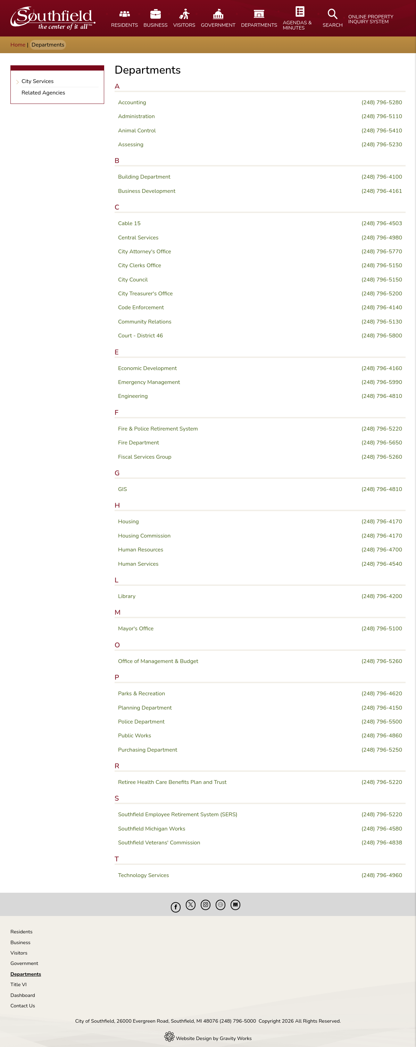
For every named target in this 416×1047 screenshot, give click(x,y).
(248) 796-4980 (381, 238)
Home (17, 45)
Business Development (146, 191)
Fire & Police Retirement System (158, 429)
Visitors (18, 947)
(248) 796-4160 (381, 368)
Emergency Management (149, 382)
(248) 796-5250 (381, 750)
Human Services (138, 564)
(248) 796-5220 (381, 429)
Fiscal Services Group (145, 457)
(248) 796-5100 (381, 628)
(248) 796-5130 (381, 322)
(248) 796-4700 (381, 550)
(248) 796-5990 (381, 382)
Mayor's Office (135, 628)
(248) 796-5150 (381, 265)
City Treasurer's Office (145, 293)
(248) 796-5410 (381, 130)
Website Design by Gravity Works (208, 1033)
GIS (122, 489)
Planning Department (145, 708)
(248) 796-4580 (381, 829)
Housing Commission (144, 536)
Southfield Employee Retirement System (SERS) (178, 814)
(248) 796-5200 (381, 293)
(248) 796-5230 (381, 144)
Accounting (132, 102)
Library (126, 596)
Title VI (18, 979)
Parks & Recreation (141, 693)
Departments (25, 968)
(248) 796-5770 (381, 251)
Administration (136, 116)
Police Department (141, 722)
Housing (128, 521)
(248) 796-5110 (381, 116)
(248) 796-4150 (381, 708)
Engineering (133, 396)
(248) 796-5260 (381, 457)
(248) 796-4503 (381, 223)
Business (20, 937)
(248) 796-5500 (381, 722)
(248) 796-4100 (381, 177)
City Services (38, 79)
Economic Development (147, 368)
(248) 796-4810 (381, 396)
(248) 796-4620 (381, 693)
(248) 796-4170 (381, 521)
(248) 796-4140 (381, 307)
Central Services (138, 238)
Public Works (134, 735)
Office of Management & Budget (158, 661)
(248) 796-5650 (381, 443)
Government (24, 958)
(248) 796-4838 (381, 842)
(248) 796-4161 (381, 191)
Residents (21, 926)
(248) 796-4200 (381, 596)
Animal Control (137, 130)
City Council (133, 280)
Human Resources (140, 550)
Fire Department (138, 443)
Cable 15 (129, 223)
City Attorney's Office (144, 251)
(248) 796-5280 (381, 102)
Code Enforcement (141, 307)
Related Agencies (43, 91)
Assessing (130, 144)
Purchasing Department (147, 750)
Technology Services (143, 875)
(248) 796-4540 (381, 564)
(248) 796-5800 (381, 336)
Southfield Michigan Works (151, 829)
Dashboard (22, 990)
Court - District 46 (140, 336)
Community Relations (145, 322)
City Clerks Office (139, 265)
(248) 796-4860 (381, 735)
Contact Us (22, 1000)
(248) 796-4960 (381, 875)
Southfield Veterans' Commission (159, 842)
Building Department (144, 177)
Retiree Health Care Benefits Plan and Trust (172, 782)
